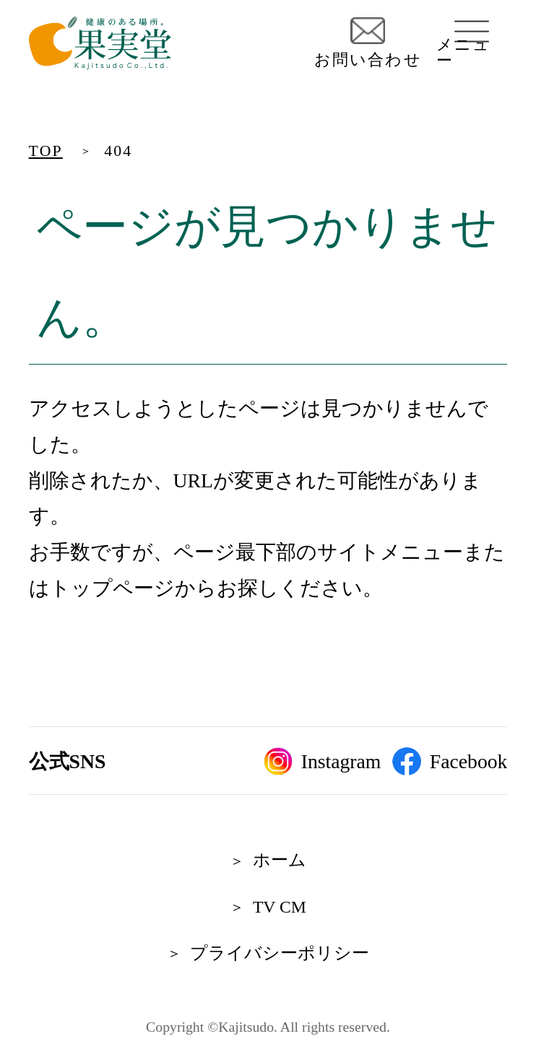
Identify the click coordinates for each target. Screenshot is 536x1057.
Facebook (449, 761)
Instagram (322, 761)
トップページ (112, 588)
